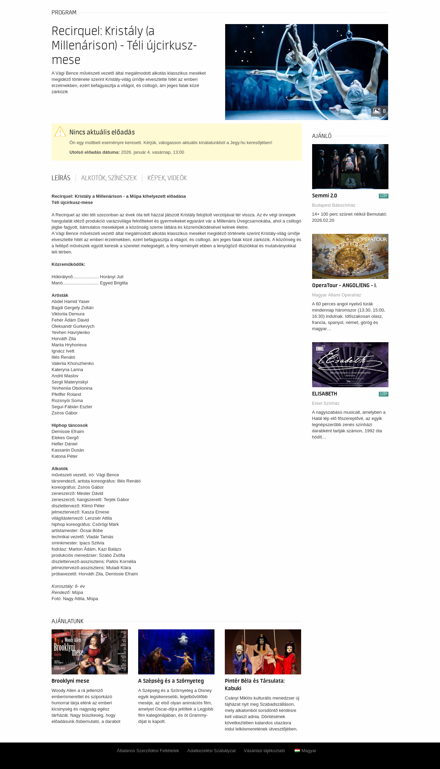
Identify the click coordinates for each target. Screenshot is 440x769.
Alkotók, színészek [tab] (109, 178)
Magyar (305, 750)
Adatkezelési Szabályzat (211, 750)
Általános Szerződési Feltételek (148, 750)
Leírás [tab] (61, 178)
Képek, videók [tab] (167, 178)
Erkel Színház (326, 403)
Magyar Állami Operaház (336, 294)
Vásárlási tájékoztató (264, 750)
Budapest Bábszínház (333, 205)
